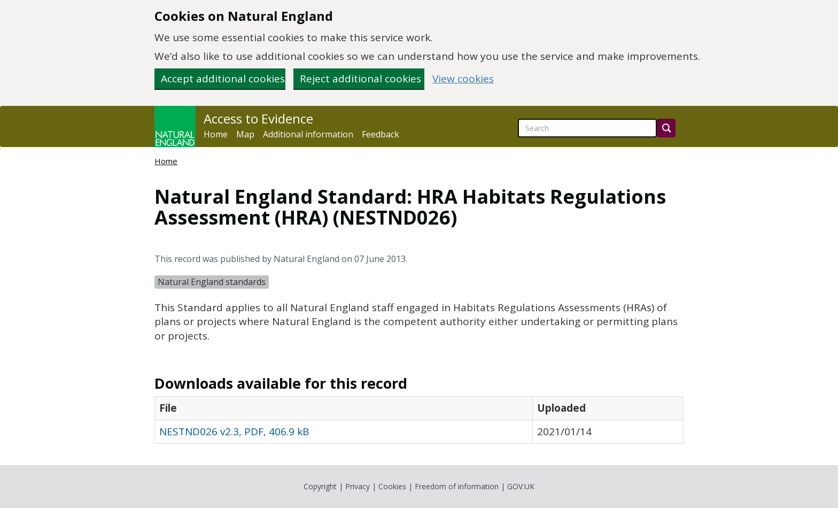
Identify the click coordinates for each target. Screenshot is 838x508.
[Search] (666, 128)
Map (245, 134)
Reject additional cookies (360, 79)
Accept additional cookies (223, 79)
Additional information (308, 134)
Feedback (380, 134)
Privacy (357, 486)
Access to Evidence (258, 118)
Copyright (320, 486)
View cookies (463, 79)
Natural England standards (212, 282)
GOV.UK (520, 486)
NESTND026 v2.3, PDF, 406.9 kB (234, 431)
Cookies (392, 486)
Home (216, 134)
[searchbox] (587, 128)
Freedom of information (457, 486)
